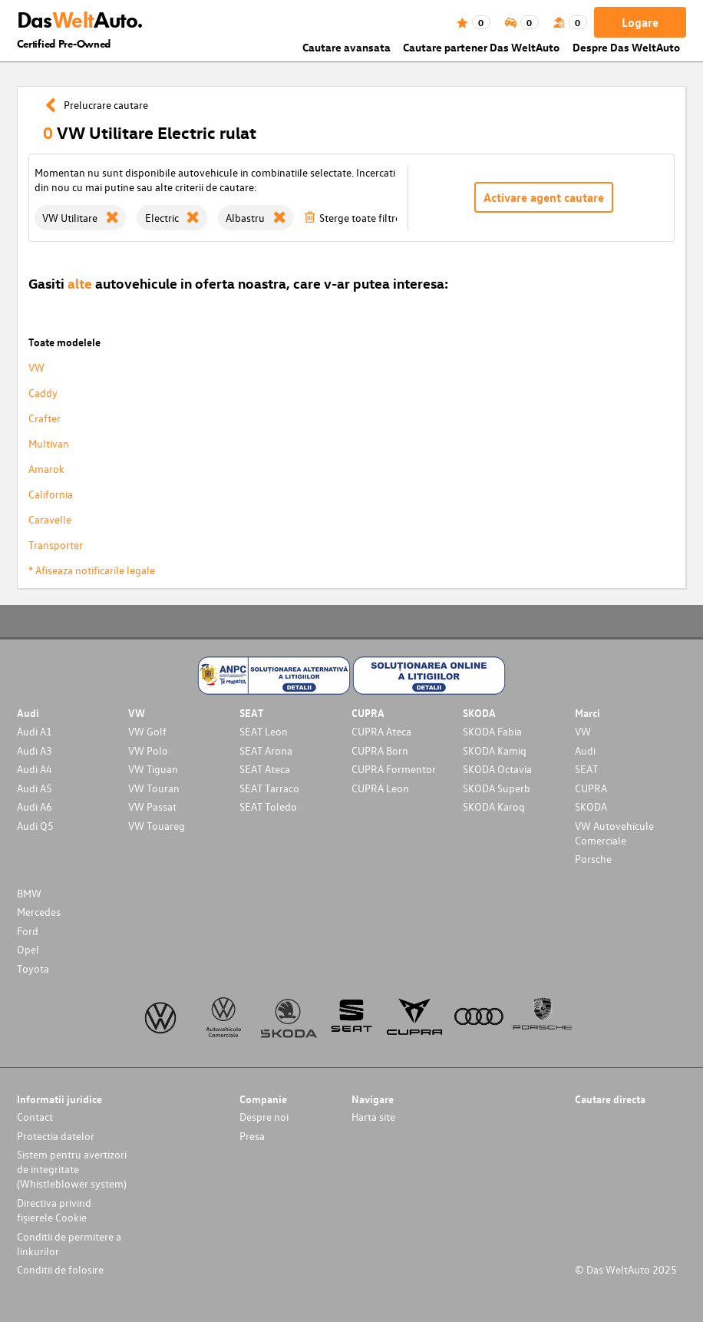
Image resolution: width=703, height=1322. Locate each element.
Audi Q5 (35, 825)
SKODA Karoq (494, 806)
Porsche (593, 858)
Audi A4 (34, 769)
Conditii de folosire (60, 1269)
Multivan (48, 443)
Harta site (373, 1116)
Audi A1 (34, 731)
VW (36, 367)
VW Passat (152, 806)
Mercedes (39, 911)
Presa (252, 1136)
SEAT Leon (263, 731)
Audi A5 (34, 788)
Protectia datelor (55, 1136)
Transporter (55, 544)
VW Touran (154, 788)
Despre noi (264, 1116)
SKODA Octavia (497, 769)
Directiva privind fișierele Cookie (54, 1210)
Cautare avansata (346, 47)
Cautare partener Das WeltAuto (481, 47)
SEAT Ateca (264, 769)
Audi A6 (34, 806)
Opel (28, 949)
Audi (585, 750)
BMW (29, 893)
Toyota (33, 968)
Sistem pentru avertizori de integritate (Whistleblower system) (72, 1169)
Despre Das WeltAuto (626, 47)
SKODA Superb (496, 788)
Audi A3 (34, 750)
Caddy (43, 392)
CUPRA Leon (380, 788)
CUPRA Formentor (394, 769)
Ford (27, 931)
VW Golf (147, 731)
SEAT (586, 769)
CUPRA (591, 788)
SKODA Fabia (492, 731)
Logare (640, 22)
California (50, 494)
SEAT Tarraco (269, 788)
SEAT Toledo (268, 806)
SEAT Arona (265, 750)
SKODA (591, 806)
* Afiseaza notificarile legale (91, 570)
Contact (35, 1116)
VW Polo (148, 750)
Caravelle (49, 519)
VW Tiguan (153, 769)
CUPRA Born (380, 750)
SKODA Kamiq (494, 750)
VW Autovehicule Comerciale (614, 833)
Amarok (46, 468)
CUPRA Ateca (381, 731)
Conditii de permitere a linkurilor (69, 1243)
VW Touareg (156, 825)
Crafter (44, 418)
